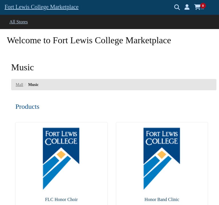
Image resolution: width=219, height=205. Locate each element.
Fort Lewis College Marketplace (41, 7)
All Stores (18, 21)
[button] (187, 7)
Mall (19, 85)
